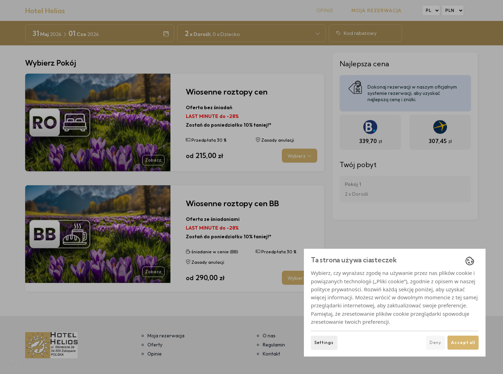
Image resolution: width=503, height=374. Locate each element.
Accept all (463, 342)
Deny (435, 342)
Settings (324, 342)
